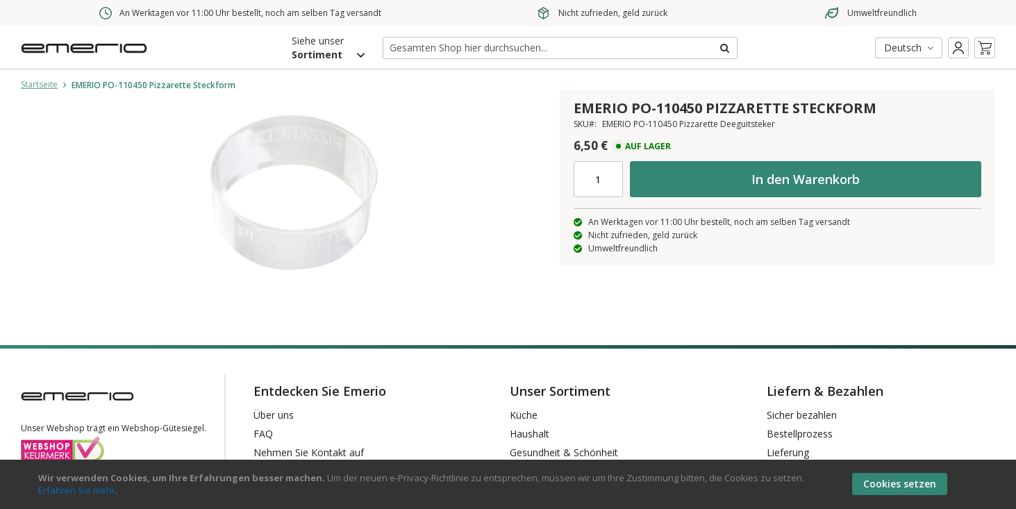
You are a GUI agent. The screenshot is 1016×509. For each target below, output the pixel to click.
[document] (509, 484)
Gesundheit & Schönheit (564, 452)
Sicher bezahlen (802, 415)
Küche (524, 415)
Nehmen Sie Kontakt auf (308, 452)
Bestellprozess (800, 433)
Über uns (273, 415)
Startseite (39, 84)
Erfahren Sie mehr (76, 490)
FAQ (263, 433)
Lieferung (788, 452)
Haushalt (529, 433)
